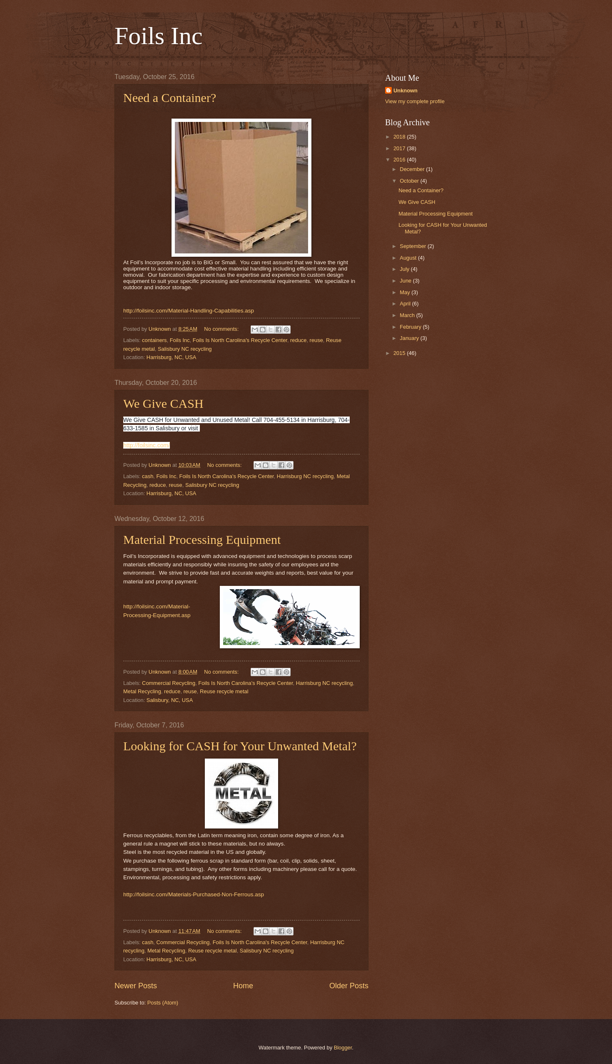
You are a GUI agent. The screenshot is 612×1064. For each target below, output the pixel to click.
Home (243, 986)
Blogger (343, 1047)
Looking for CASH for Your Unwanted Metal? (240, 746)
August (409, 258)
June (406, 281)
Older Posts (348, 986)
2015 (400, 353)
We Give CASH (163, 403)
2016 (400, 159)
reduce (298, 340)
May (405, 292)
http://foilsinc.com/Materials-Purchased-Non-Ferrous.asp (193, 894)
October (410, 181)
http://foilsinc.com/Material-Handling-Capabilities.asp (188, 311)
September (414, 246)
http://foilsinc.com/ (146, 445)
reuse (316, 340)
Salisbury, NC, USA (170, 700)
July (405, 269)
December (413, 169)
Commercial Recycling (168, 683)
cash (147, 476)
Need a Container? (169, 97)
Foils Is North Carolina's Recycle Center (240, 340)
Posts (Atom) (162, 1003)
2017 (400, 148)
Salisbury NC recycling (185, 349)
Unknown (405, 90)
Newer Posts (135, 986)
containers (154, 340)
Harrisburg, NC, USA (171, 357)
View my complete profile (415, 101)
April (406, 303)
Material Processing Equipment (202, 539)
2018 (400, 137)
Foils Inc (158, 36)
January (410, 338)
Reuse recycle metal (224, 691)
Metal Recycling (142, 691)
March (408, 315)
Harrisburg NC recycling (305, 476)
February (411, 327)
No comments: (222, 329)
